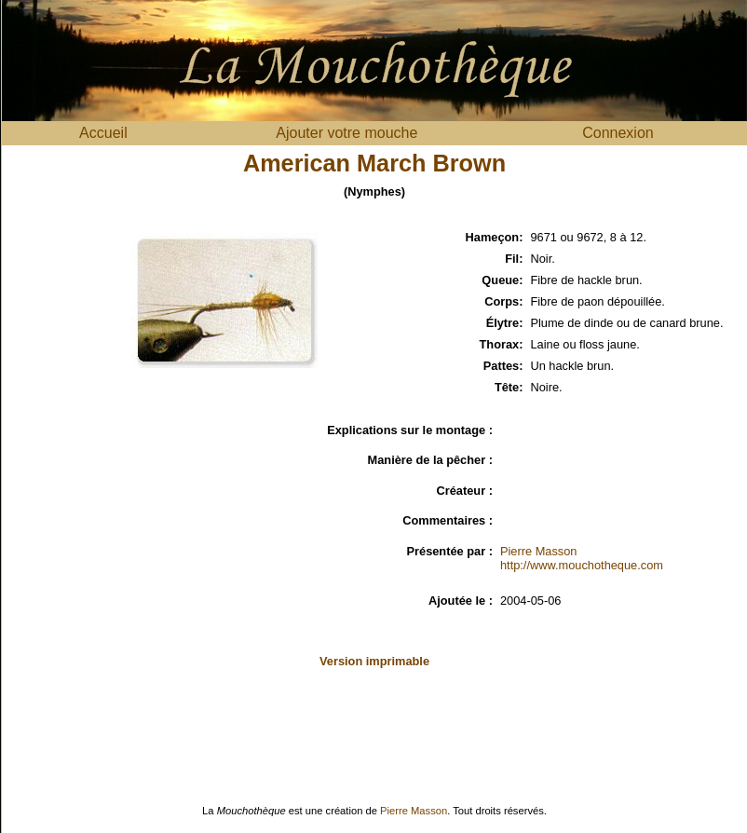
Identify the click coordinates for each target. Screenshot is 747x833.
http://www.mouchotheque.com (581, 565)
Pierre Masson (538, 551)
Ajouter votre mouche (346, 133)
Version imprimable (374, 661)
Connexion (618, 133)
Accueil (103, 133)
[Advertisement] (131, 535)
